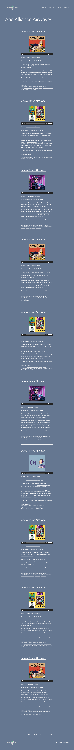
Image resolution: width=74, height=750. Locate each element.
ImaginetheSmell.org (32, 72)
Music (50, 7)
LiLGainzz (33, 275)
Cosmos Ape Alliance (26, 66)
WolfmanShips (24, 348)
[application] (37, 54)
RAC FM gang (24, 422)
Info (54, 7)
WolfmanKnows (34, 369)
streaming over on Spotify (43, 74)
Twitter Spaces (33, 89)
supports (44, 81)
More (42, 60)
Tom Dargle (35, 508)
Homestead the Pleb (38, 64)
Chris (37, 275)
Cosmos (36, 86)
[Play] (22, 54)
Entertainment (45, 88)
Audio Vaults (44, 7)
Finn (44, 71)
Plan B (28, 77)
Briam (28, 694)
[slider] (50, 54)
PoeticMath (24, 694)
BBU (45, 64)
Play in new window (30, 57)
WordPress (66, 742)
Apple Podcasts (30, 60)
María (49, 554)
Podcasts (40, 86)
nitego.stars (27, 417)
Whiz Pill (35, 623)
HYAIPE (30, 576)
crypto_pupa (24, 556)
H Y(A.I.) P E (30, 556)
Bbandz (44, 623)
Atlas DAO (39, 623)
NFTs (26, 89)
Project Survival (44, 76)
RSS (39, 60)
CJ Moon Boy (37, 437)
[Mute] (48, 54)
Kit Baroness (30, 623)
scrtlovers (41, 275)
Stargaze (44, 436)
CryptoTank (23, 299)
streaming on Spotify (29, 561)
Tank (29, 275)
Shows (59, 7)
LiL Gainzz (41, 299)
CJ (49, 415)
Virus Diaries (28, 427)
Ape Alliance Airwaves (33, 31)
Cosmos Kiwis (24, 275)
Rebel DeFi (26, 206)
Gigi (31, 417)
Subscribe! (66, 7)
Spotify (36, 60)
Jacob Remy (36, 645)
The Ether (44, 86)
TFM (32, 206)
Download (37, 57)
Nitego (40, 439)
